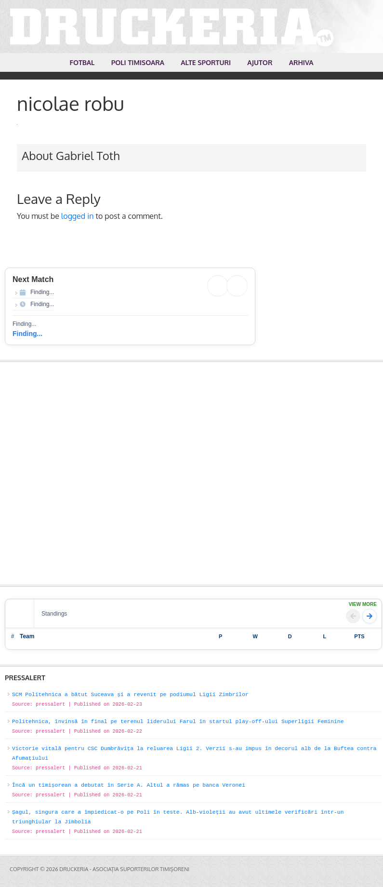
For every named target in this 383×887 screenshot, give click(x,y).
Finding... (27, 333)
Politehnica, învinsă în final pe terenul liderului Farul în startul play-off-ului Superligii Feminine (178, 722)
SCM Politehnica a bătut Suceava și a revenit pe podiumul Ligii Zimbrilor (130, 695)
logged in (77, 216)
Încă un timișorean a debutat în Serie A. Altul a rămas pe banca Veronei (128, 785)
